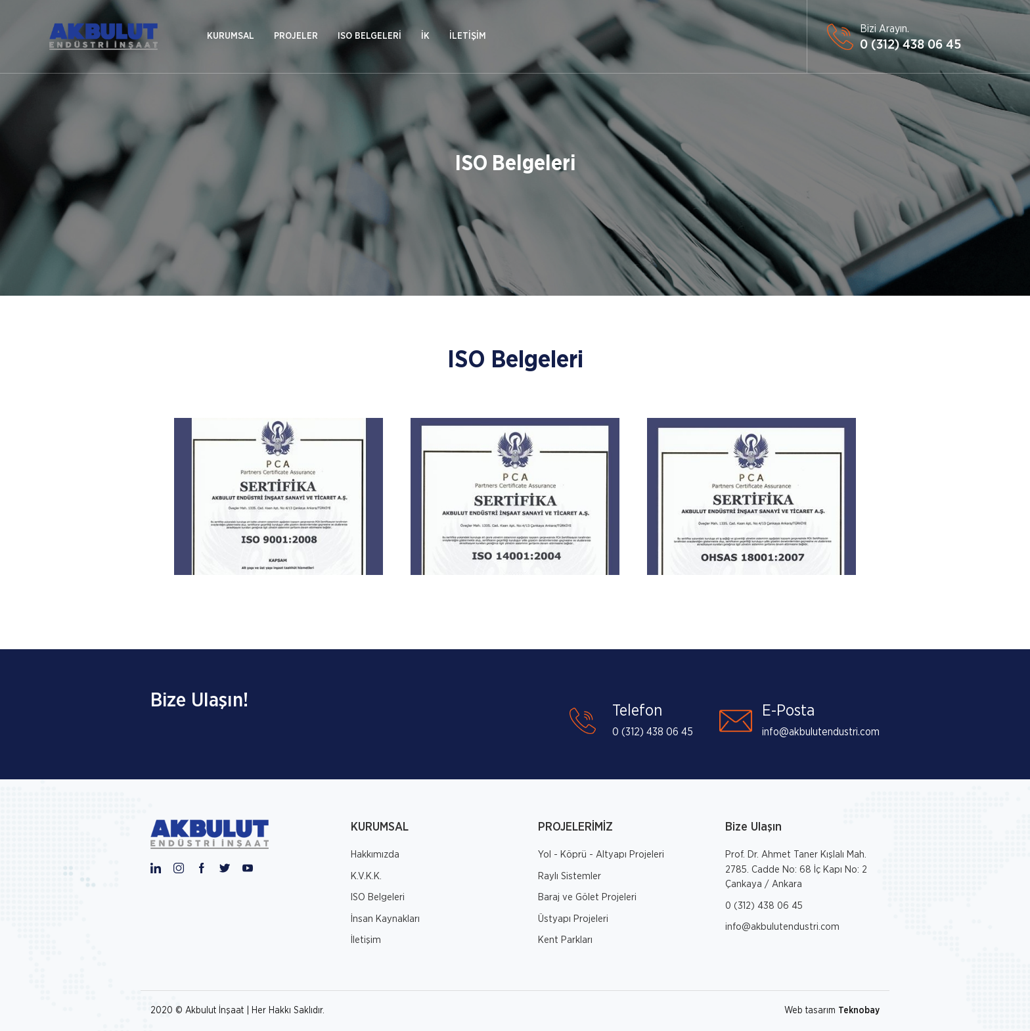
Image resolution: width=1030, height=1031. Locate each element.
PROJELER (296, 36)
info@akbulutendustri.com (782, 927)
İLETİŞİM (467, 36)
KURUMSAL (230, 36)
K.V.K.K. (366, 876)
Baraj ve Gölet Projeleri (587, 897)
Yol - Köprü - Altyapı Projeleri (601, 854)
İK (425, 36)
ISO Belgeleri (515, 163)
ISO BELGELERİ (369, 36)
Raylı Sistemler (569, 876)
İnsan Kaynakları (385, 919)
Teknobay (859, 1010)
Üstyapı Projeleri (573, 919)
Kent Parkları (565, 940)
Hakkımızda (375, 854)
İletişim (366, 940)
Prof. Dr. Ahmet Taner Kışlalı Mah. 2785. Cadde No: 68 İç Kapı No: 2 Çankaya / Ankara (796, 869)
